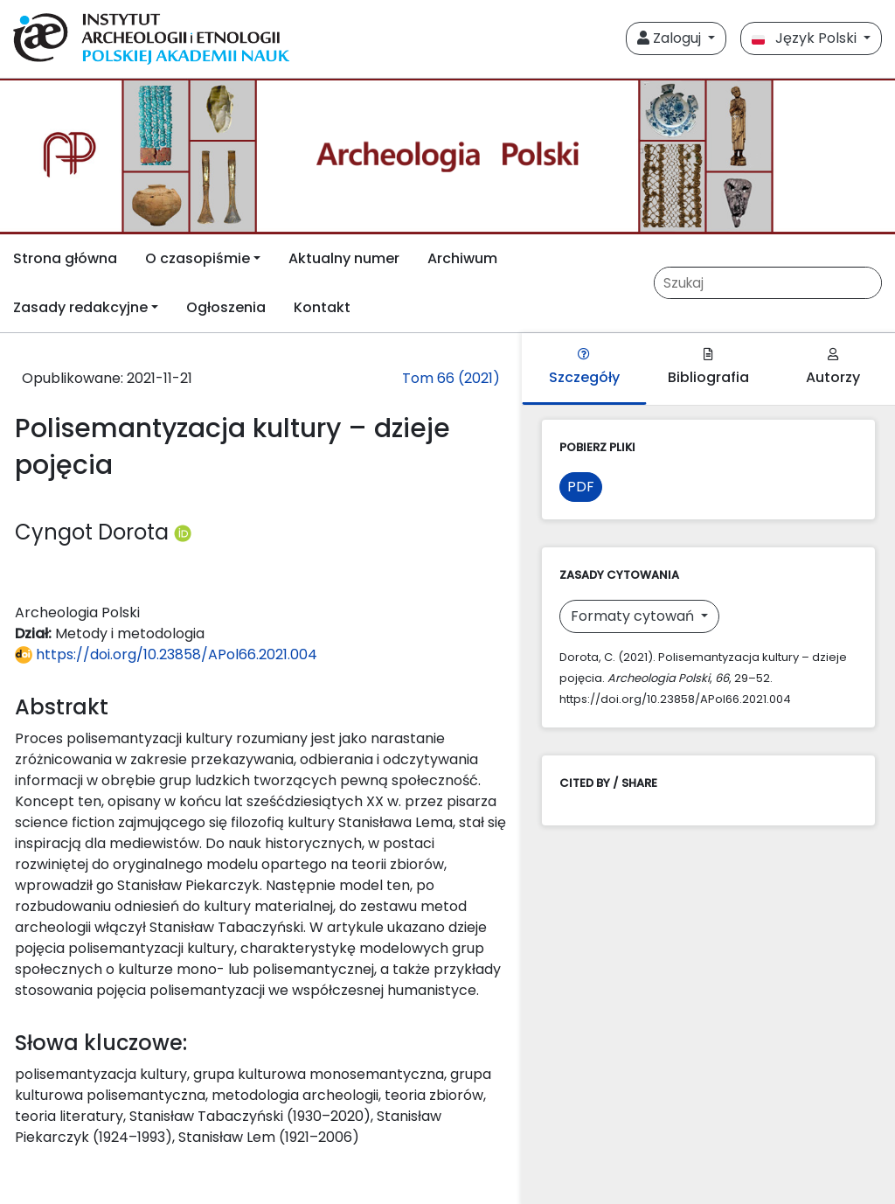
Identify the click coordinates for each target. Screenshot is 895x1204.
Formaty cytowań (634, 616)
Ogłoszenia (226, 307)
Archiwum (462, 258)
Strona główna (65, 258)
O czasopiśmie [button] (197, 258)
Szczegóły (584, 367)
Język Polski (806, 38)
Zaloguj (670, 38)
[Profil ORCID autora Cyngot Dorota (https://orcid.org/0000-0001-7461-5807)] (182, 532)
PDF (580, 487)
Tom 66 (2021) (451, 378)
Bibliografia (708, 367)
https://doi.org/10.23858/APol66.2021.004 (166, 654)
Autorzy (833, 367)
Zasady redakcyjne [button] (80, 307)
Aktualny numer (343, 258)
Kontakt (322, 307)
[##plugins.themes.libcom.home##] (447, 156)
